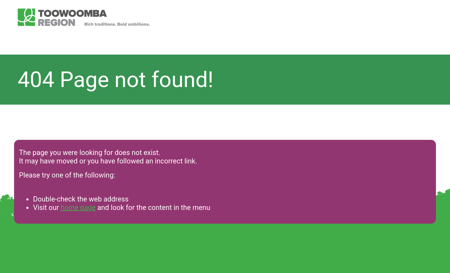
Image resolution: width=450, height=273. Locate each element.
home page (77, 207)
